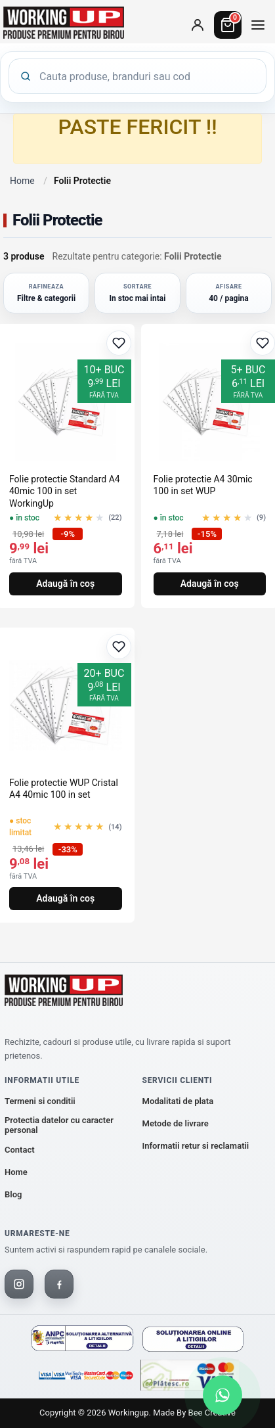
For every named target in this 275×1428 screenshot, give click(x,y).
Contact (20, 1150)
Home (22, 180)
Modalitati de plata (178, 1101)
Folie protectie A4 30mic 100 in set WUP (203, 485)
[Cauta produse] (147, 76)
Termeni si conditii (40, 1101)
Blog (13, 1194)
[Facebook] (59, 1284)
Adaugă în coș (65, 583)
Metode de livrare (175, 1123)
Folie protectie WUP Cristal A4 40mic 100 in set (63, 788)
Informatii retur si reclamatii (195, 1146)
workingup (128, 1412)
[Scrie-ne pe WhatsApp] (222, 1395)
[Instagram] (19, 1284)
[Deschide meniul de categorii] (258, 25)
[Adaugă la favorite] (118, 343)
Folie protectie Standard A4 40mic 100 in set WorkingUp (64, 491)
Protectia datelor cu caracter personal (59, 1125)
